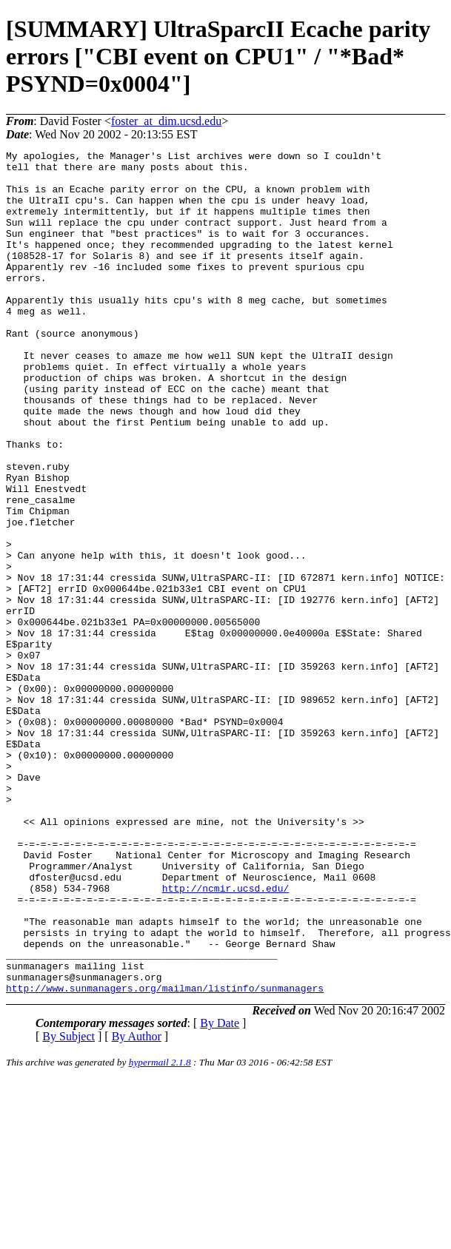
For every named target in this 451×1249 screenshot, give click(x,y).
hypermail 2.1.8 (160, 1230)
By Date (219, 1191)
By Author (136, 1205)
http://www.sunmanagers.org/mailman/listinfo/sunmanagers (165, 1156)
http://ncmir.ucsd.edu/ (226, 1036)
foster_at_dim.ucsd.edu (166, 121)
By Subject (68, 1205)
